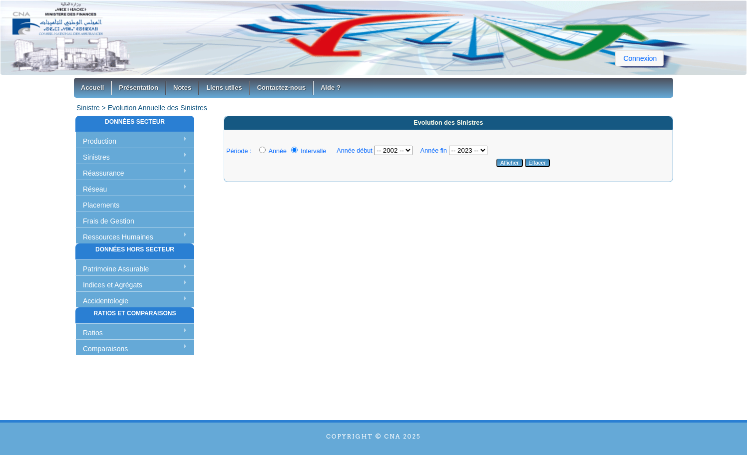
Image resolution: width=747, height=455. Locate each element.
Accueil (92, 87)
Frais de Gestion (108, 221)
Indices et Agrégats (112, 285)
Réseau (95, 189)
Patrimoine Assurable (116, 269)
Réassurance (103, 173)
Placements (101, 205)
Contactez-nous (281, 87)
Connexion (640, 58)
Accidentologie (105, 301)
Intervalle (309, 151)
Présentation (138, 87)
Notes (182, 87)
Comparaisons (105, 349)
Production (99, 141)
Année (273, 151)
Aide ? (331, 87)
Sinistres (96, 157)
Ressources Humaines (118, 237)
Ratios (93, 333)
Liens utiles (224, 87)
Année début (354, 150)
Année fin (433, 150)
